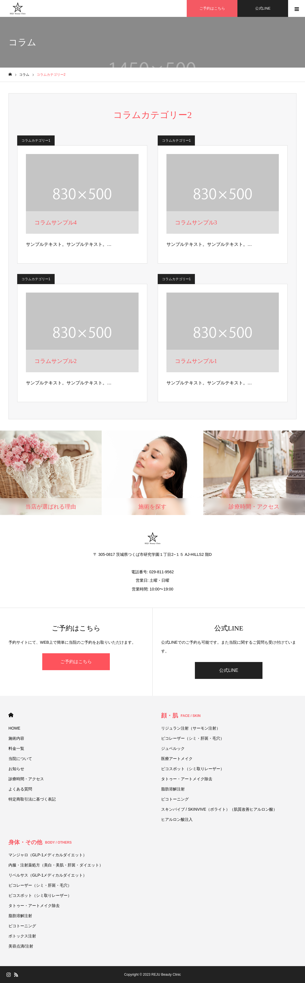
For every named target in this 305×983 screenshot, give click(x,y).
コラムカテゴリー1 (35, 140)
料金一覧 (16, 748)
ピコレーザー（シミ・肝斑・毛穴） (192, 738)
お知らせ (16, 768)
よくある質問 (20, 789)
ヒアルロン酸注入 (177, 819)
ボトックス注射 (22, 936)
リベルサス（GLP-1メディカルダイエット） (47, 875)
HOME (10, 715)
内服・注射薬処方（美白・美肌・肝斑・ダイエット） (55, 865)
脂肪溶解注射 (173, 789)
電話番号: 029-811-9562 (152, 572)
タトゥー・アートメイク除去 (186, 779)
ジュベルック (173, 748)
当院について (20, 758)
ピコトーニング (175, 799)
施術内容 (16, 738)
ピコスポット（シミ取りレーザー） (192, 768)
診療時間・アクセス (26, 779)
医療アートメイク (177, 758)
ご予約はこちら (76, 661)
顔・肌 (181, 715)
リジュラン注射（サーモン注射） (190, 728)
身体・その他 (40, 842)
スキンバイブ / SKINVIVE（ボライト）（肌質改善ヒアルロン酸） (219, 809)
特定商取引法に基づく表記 (32, 799)
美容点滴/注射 (20, 946)
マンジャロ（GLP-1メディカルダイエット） (47, 855)
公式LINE (228, 670)
